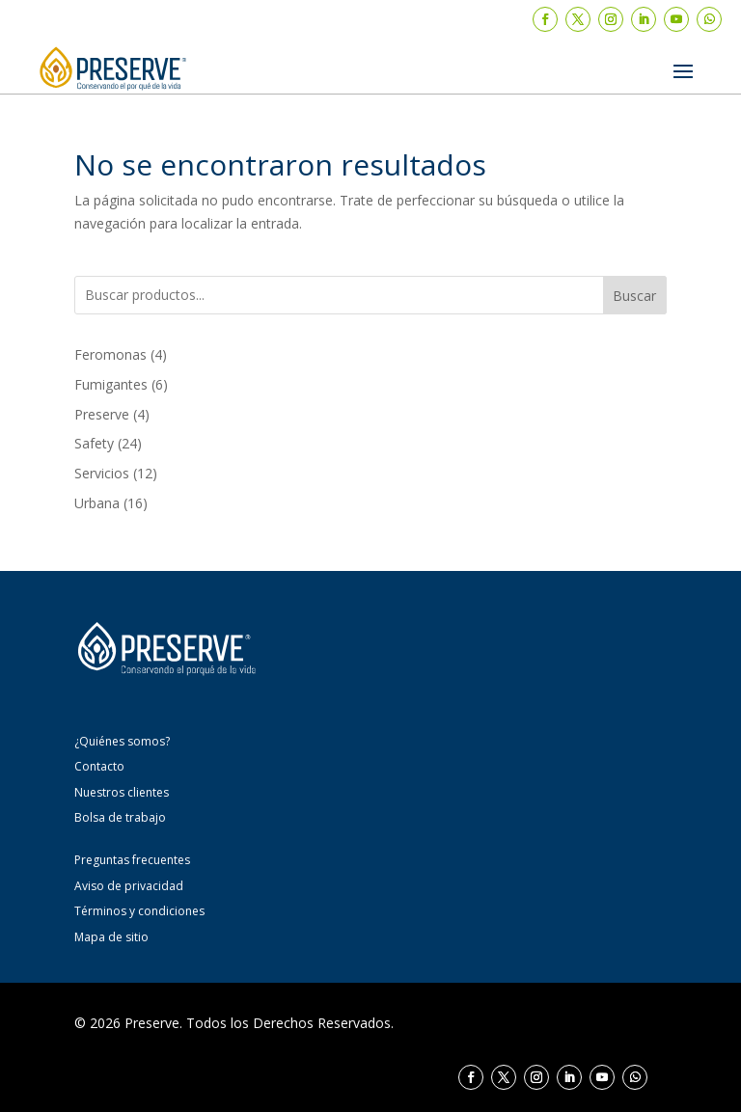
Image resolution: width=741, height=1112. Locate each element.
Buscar (634, 295)
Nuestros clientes (121, 792)
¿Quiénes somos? (122, 741)
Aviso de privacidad (128, 886)
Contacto (99, 766)
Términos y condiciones (139, 911)
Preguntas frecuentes (132, 860)
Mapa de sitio (111, 937)
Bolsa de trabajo (120, 817)
